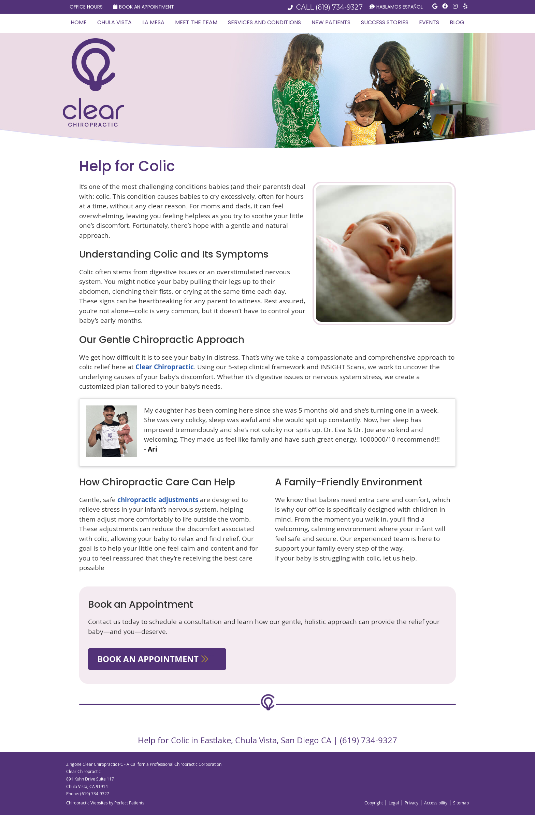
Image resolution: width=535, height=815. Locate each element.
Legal (394, 802)
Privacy (411, 802)
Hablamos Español (396, 6)
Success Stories (384, 22)
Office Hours (86, 6)
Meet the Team (196, 22)
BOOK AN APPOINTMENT (157, 659)
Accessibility (435, 802)
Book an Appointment (143, 6)
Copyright (373, 802)
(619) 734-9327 (339, 7)
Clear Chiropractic (164, 366)
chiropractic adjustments (157, 499)
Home (79, 22)
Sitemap (461, 802)
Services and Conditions (264, 22)
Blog (457, 22)
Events (429, 22)
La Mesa (153, 22)
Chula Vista (114, 22)
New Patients (331, 22)
